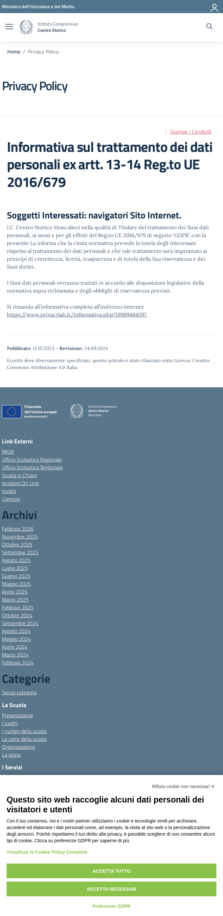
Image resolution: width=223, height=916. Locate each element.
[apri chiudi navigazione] (9, 27)
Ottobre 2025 (17, 544)
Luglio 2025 (15, 568)
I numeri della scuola (24, 731)
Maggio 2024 (16, 639)
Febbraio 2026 (17, 529)
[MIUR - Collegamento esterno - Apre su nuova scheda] (38, 6)
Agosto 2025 (16, 560)
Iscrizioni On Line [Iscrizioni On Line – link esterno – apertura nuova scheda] (20, 483)
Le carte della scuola (24, 739)
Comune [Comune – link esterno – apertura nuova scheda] (11, 499)
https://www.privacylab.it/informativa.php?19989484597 (76, 314)
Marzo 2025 (15, 599)
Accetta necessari (111, 889)
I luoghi (10, 723)
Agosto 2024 (16, 631)
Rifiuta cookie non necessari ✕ (183, 786)
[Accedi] (215, 6)
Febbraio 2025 (17, 607)
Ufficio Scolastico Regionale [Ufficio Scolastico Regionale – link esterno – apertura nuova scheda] (32, 459)
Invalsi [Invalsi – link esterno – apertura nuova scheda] (9, 491)
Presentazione (17, 715)
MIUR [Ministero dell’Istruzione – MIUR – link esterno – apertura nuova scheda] (8, 452)
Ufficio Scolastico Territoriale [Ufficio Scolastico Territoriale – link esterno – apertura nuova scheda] (32, 467)
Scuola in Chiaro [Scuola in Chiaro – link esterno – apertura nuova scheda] (19, 475)
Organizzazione (18, 747)
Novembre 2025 (20, 536)
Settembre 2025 (20, 552)
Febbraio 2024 (17, 662)
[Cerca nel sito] (209, 27)
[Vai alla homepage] (26, 27)
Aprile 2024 (15, 647)
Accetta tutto (112, 871)
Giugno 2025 (16, 576)
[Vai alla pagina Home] (13, 51)
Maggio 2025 (16, 584)
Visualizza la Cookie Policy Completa (47, 852)
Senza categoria (19, 692)
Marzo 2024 (15, 655)
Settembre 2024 (20, 623)
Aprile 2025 (15, 592)
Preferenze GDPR (112, 906)
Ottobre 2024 (17, 615)
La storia (11, 755)
